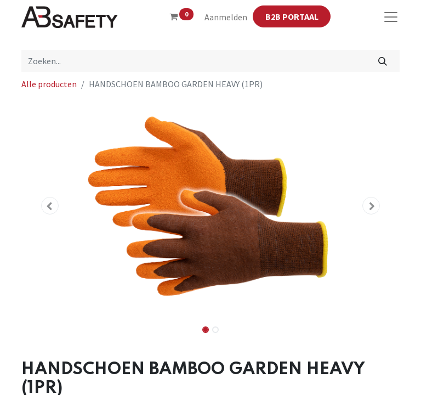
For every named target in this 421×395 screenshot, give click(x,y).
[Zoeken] (383, 61)
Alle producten (49, 83)
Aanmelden (225, 17)
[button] (49, 206)
